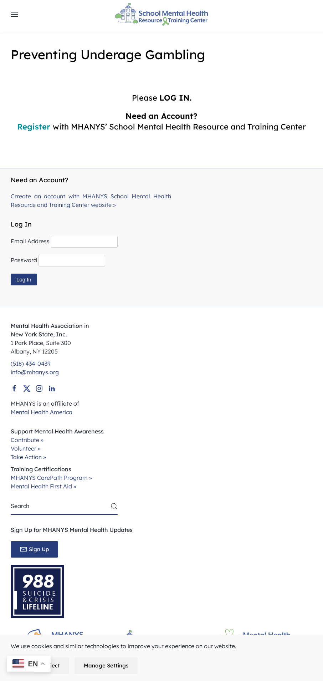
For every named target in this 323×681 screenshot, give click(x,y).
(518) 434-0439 (31, 363)
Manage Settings (106, 665)
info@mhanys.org (35, 372)
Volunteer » (26, 448)
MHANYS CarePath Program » (51, 477)
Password (24, 260)
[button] (14, 14)
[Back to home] (161, 14)
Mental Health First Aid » (43, 486)
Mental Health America (41, 412)
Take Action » (28, 457)
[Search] (64, 506)
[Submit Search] (114, 506)
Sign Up (34, 549)
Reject (51, 665)
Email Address (30, 241)
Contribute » (27, 439)
